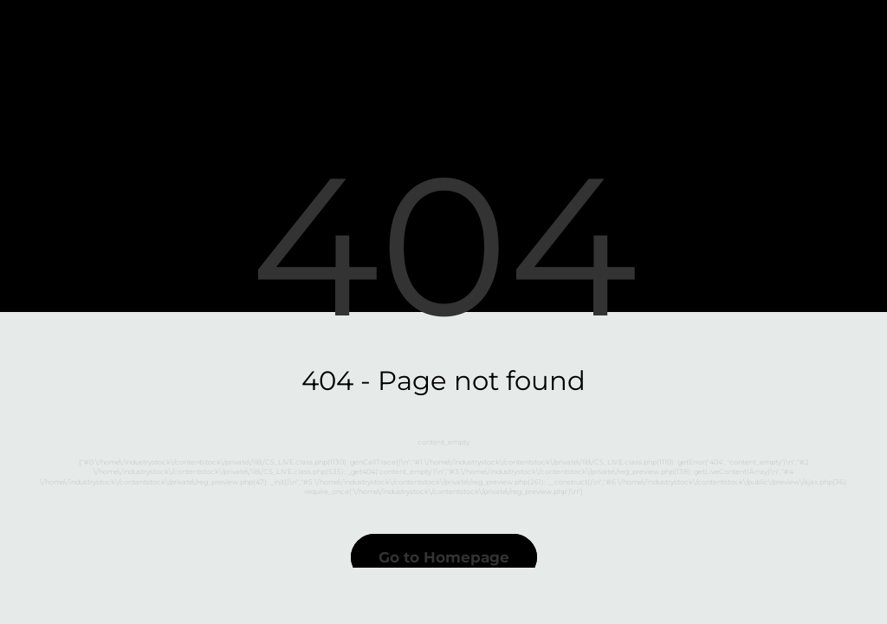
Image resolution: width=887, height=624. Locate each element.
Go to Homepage (444, 557)
